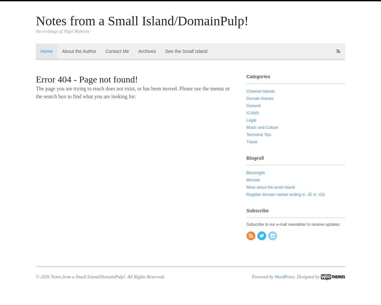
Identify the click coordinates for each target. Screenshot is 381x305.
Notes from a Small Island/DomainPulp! (142, 20)
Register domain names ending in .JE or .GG (285, 194)
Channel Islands (260, 91)
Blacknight (255, 173)
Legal (251, 120)
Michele (253, 180)
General (253, 106)
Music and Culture (262, 127)
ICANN (252, 113)
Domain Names (260, 98)
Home (46, 51)
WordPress (284, 276)
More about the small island (270, 187)
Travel (251, 142)
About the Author (79, 51)
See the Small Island (186, 51)
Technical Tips (258, 134)
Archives (147, 51)
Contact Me (117, 51)
